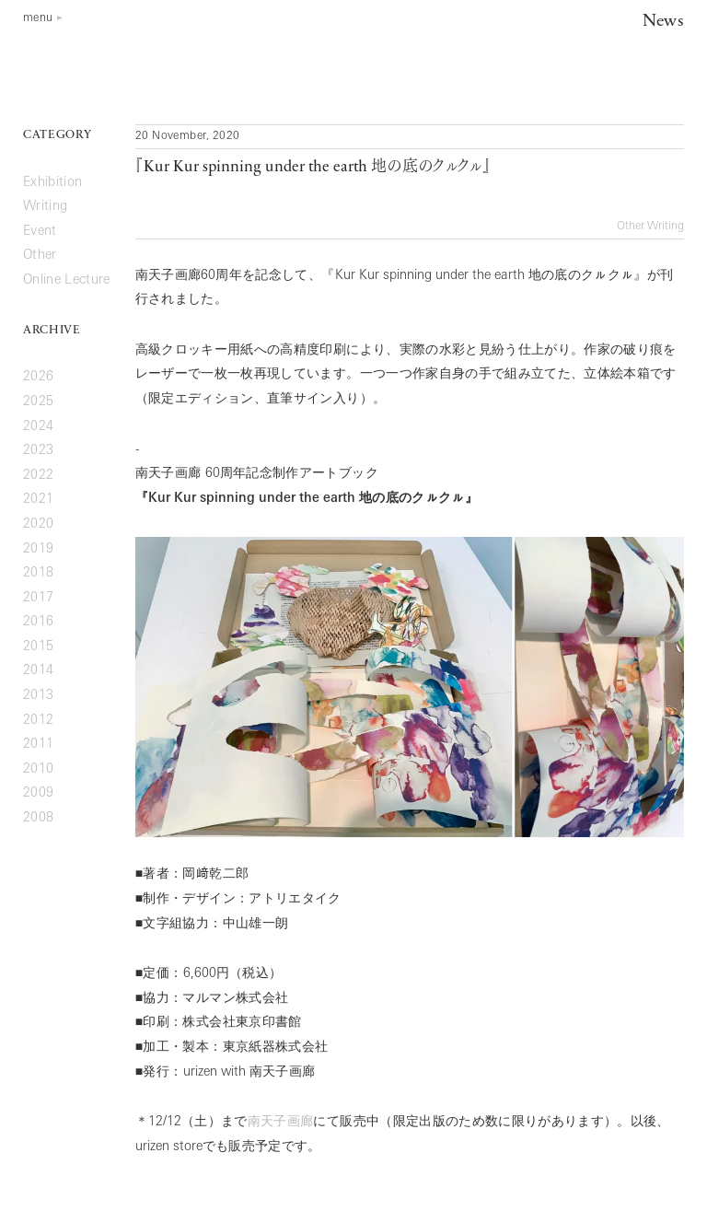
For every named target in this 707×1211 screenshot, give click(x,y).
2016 (38, 622)
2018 (38, 573)
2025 (38, 402)
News (663, 21)
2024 (38, 427)
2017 (38, 598)
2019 (38, 549)
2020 (38, 524)
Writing (665, 226)
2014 (38, 671)
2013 (38, 696)
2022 (38, 476)
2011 (38, 744)
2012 (38, 721)
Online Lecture (66, 280)
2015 (38, 647)
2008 (38, 818)
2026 (38, 377)
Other (630, 226)
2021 (38, 500)
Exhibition (52, 183)
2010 (38, 769)
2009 (38, 793)
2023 (38, 451)
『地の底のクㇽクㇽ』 (313, 167)
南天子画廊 (281, 1122)
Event (40, 232)
